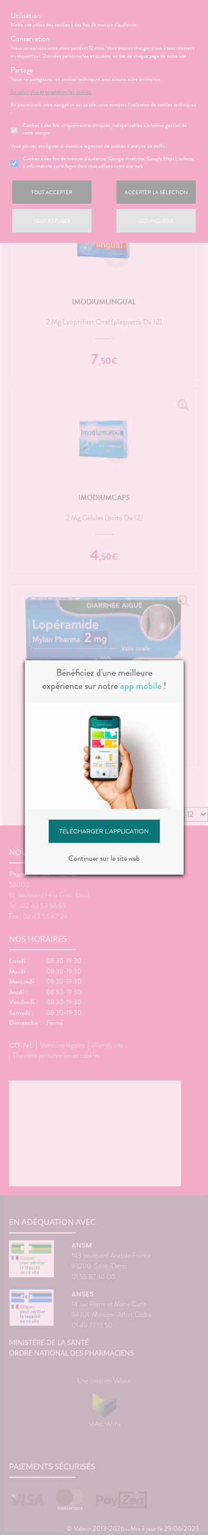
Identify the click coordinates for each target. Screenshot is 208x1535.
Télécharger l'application (104, 831)
